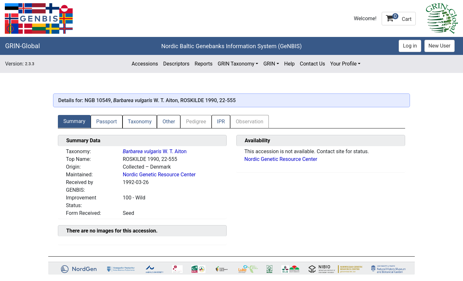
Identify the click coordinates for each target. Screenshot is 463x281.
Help (289, 64)
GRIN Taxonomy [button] (236, 64)
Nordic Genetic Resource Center (159, 174)
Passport (106, 122)
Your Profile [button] (343, 64)
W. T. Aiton (155, 151)
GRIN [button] (269, 64)
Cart (399, 17)
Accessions (145, 64)
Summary (74, 121)
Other (168, 122)
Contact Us (312, 64)
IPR (221, 122)
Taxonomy (140, 122)
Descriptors (176, 64)
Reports (204, 64)
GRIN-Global (22, 46)
